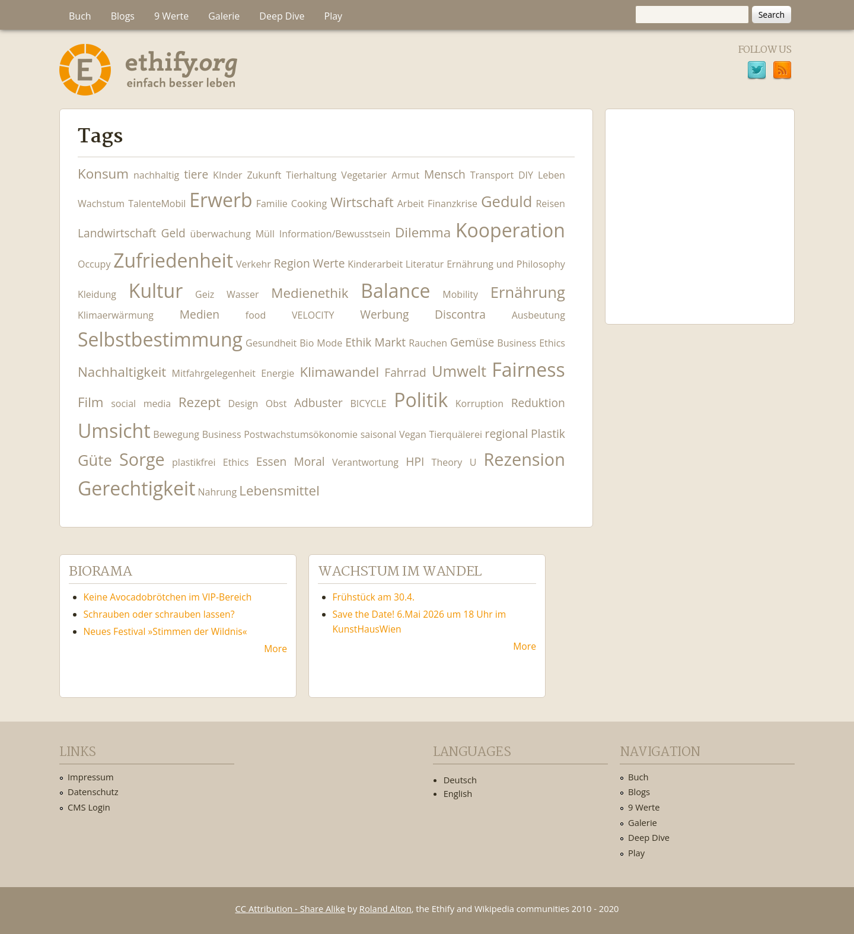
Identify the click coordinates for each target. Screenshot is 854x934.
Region (292, 263)
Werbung (384, 314)
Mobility (460, 294)
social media (141, 403)
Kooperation (510, 230)
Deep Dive (281, 16)
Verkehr (253, 264)
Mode (329, 343)
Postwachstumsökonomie (301, 434)
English (458, 793)
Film (91, 402)
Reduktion (538, 403)
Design (243, 403)
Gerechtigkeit (136, 488)
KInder (227, 175)
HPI (415, 461)
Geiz (204, 294)
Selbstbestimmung (160, 339)
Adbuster (318, 403)
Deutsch (460, 780)
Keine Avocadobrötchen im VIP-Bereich (168, 596)
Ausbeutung (538, 315)
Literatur (425, 264)
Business (221, 434)
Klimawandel (339, 372)
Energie (277, 373)
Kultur (156, 290)
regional (506, 433)
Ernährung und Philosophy (506, 264)
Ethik (358, 342)
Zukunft (264, 175)
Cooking (309, 203)
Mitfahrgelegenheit (214, 373)
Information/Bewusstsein (335, 233)
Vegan (412, 434)
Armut (405, 175)
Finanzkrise (452, 203)
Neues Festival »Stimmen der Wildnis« (165, 631)
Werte (329, 263)
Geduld (506, 201)
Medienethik (309, 293)
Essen (271, 461)
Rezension (524, 459)
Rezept (200, 402)
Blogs (123, 16)
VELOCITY (313, 315)
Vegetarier (364, 175)
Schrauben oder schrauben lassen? (159, 614)
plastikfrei (193, 462)
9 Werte (171, 16)
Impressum (91, 777)
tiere (196, 174)
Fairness (528, 369)
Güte (95, 460)
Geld (173, 233)
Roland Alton (385, 908)
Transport (492, 175)
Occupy (94, 264)
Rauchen (428, 343)
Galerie (224, 16)
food (256, 315)
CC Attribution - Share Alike (290, 908)
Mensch (445, 174)
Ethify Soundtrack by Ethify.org (699, 207)
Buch (80, 16)
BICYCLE (368, 403)
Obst (276, 403)
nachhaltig (156, 175)
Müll (265, 233)
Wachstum (101, 203)
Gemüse (472, 342)
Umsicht (114, 430)
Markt (390, 342)
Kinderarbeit (375, 264)
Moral (309, 461)
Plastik (548, 433)
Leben (551, 175)
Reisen (550, 203)
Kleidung (97, 294)
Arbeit (410, 203)
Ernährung (527, 292)
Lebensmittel (279, 490)
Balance (395, 290)
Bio (306, 343)
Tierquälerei (455, 434)
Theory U (454, 462)
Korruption (479, 403)
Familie (272, 203)
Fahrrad (405, 372)
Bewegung (176, 434)
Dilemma (423, 232)
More (275, 648)
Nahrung (217, 491)
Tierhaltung (311, 175)
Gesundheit (271, 343)
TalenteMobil (157, 203)
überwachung (220, 233)
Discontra (460, 314)
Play (333, 16)
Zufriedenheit (173, 260)
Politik (421, 399)
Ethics (236, 462)
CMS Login (89, 807)
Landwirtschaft (117, 233)
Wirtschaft (362, 202)
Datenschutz (93, 792)
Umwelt (459, 371)
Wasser (243, 294)
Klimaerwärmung (116, 315)
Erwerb (220, 199)
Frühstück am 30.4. (374, 596)
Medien (199, 314)
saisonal (379, 434)
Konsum (103, 173)
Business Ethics (531, 343)
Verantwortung (365, 462)
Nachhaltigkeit (122, 372)
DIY (525, 175)
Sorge (142, 459)
